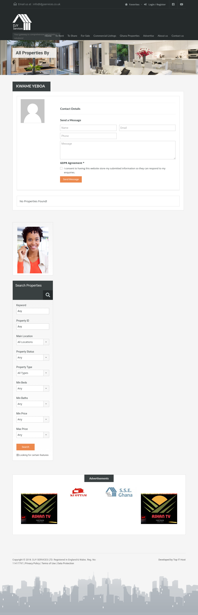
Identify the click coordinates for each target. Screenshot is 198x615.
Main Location (24, 336)
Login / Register (155, 4)
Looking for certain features (33, 455)
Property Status (25, 351)
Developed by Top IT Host (172, 559)
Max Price (22, 428)
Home (48, 35)
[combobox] (32, 342)
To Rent (59, 35)
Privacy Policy (32, 563)
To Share (72, 35)
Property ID (22, 320)
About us (163, 35)
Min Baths (22, 398)
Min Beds (21, 382)
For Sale (85, 35)
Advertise (148, 35)
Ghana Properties (129, 35)
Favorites (132, 4)
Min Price (21, 413)
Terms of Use (48, 563)
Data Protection (65, 563)
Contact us (178, 35)
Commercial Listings (105, 35)
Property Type (24, 367)
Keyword (21, 305)
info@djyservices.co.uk (46, 4)
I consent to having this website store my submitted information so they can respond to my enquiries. (114, 170)
